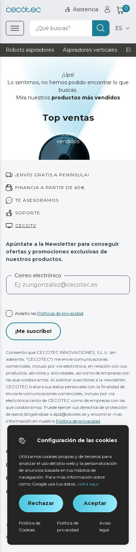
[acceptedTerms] (68, 313)
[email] (68, 288)
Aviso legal (105, 526)
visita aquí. (88, 484)
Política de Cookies (29, 526)
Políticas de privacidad (60, 313)
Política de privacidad (78, 421)
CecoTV (25, 225)
